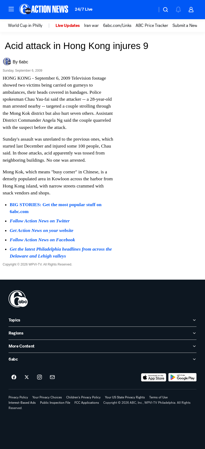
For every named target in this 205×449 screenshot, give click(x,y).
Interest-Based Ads (22, 402)
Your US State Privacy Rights (125, 397)
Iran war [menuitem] (91, 25)
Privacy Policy (18, 397)
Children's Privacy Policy (83, 397)
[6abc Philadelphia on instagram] (39, 377)
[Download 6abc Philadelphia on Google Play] (182, 377)
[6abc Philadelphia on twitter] (26, 377)
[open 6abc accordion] (102, 359)
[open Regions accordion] (102, 333)
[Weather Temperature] (149, 9)
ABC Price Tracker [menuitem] (152, 25)
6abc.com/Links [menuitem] (117, 25)
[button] (11, 9)
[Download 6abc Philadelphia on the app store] (154, 377)
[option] (32, 25)
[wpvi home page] (18, 298)
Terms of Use (158, 397)
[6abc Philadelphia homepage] (44, 9)
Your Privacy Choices (47, 397)
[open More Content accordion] (102, 346)
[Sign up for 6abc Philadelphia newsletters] (52, 377)
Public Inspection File (55, 402)
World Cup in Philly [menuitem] (25, 25)
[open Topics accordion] (102, 320)
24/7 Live (84, 9)
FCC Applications (86, 402)
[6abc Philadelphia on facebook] (14, 377)
